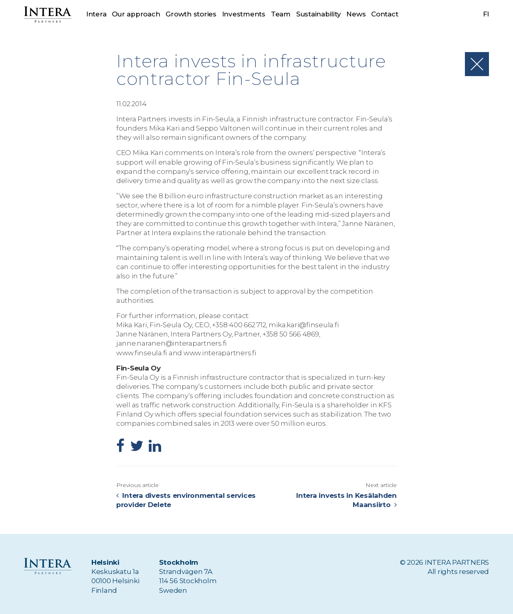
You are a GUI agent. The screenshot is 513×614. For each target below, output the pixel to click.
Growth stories (191, 14)
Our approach (136, 14)
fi (486, 14)
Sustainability (318, 14)
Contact (384, 14)
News (356, 14)
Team (281, 14)
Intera (96, 14)
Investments (243, 14)
